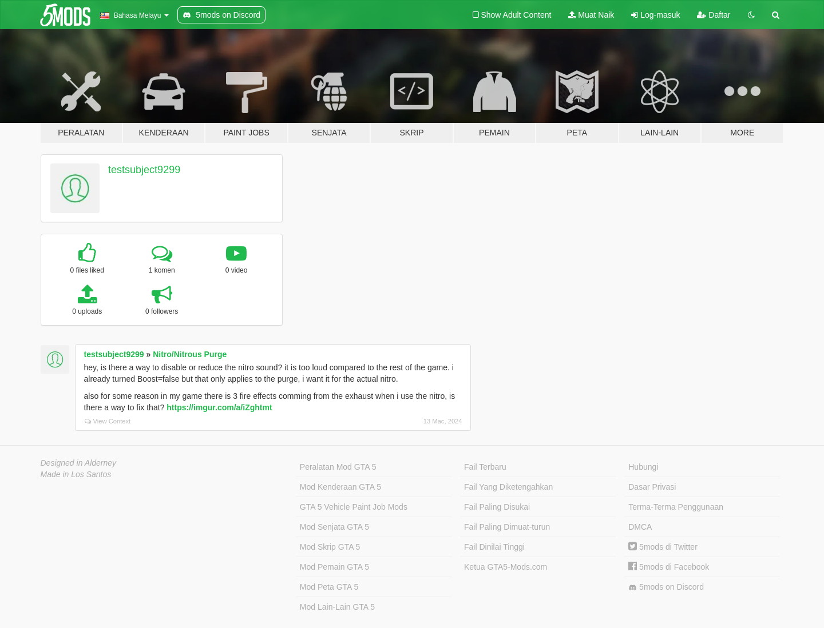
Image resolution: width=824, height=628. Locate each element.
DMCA (640, 526)
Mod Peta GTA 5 (329, 586)
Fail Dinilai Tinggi (494, 546)
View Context (108, 421)
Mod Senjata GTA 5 (334, 526)
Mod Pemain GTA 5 (334, 566)
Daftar (713, 14)
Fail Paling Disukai (497, 506)
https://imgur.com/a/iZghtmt (219, 407)
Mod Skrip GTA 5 (330, 546)
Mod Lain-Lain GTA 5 (337, 606)
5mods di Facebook (668, 567)
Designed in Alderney (79, 462)
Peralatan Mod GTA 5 (338, 466)
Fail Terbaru (485, 466)
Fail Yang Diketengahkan (508, 486)
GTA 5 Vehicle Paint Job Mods (353, 506)
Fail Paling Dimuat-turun (507, 526)
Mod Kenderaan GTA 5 (340, 486)
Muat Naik (591, 14)
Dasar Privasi (652, 486)
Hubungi (643, 466)
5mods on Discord (666, 587)
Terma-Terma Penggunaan (675, 506)
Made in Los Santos (76, 474)
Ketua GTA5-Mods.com (505, 566)
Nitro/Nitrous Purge (190, 354)
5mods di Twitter (663, 547)
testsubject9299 (144, 169)
